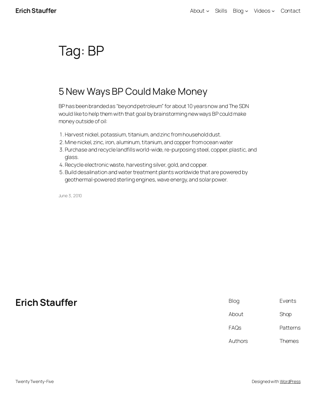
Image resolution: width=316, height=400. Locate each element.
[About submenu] (207, 10)
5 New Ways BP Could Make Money (133, 91)
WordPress (290, 381)
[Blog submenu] (246, 10)
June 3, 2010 (70, 195)
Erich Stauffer (35, 10)
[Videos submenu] (273, 10)
